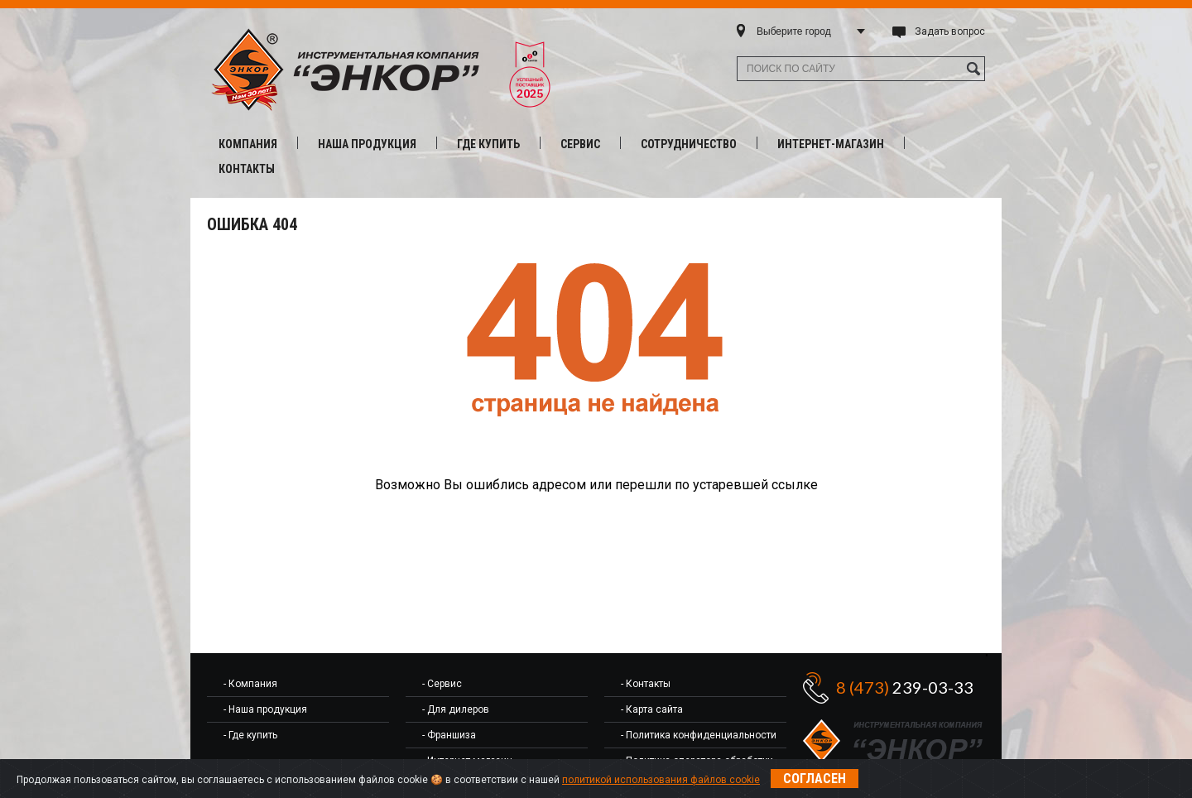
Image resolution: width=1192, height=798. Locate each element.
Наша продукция (367, 144)
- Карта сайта (652, 709)
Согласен (814, 778)
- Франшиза (449, 735)
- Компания (250, 684)
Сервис (580, 144)
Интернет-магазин (830, 144)
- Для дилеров (455, 709)
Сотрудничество (689, 144)
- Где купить (250, 735)
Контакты (247, 168)
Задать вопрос (950, 31)
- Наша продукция (265, 709)
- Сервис (442, 684)
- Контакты (645, 684)
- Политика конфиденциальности (698, 735)
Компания (248, 144)
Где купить (488, 144)
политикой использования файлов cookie (661, 780)
